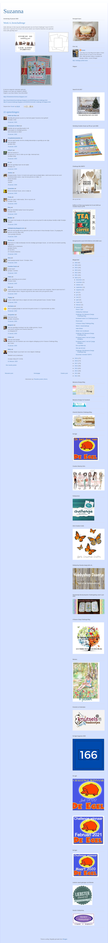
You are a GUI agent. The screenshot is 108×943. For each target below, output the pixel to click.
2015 (76, 368)
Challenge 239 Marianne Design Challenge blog (85, 351)
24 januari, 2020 (12, 311)
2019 (76, 358)
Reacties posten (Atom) (40, 379)
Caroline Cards (12, 266)
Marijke (10, 217)
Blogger (65, 939)
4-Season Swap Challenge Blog (85, 323)
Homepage (37, 373)
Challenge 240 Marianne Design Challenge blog (85, 334)
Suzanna (13, 11)
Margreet (10, 325)
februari (78, 304)
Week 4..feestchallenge (82, 326)
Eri (9, 162)
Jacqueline (11, 314)
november (79, 282)
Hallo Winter (79, 328)
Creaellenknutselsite (14, 138)
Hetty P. (10, 150)
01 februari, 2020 (12, 361)
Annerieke (11, 188)
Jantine (10, 172)
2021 (76, 275)
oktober (78, 284)
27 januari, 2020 (12, 333)
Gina (9, 258)
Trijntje (10, 297)
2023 (76, 270)
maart (78, 302)
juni (77, 295)
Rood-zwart (79, 321)
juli (77, 292)
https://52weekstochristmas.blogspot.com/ (15, 96)
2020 (76, 277)
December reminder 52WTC (84, 354)
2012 (76, 376)
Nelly (9, 349)
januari (78, 307)
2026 (76, 262)
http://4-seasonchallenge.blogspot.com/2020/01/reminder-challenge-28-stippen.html (27, 102)
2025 (76, 265)
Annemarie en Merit (14, 126)
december (79, 280)
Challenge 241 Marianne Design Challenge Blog (85, 315)
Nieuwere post (9, 373)
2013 (76, 373)
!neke (9, 276)
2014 (76, 371)
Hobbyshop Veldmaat (82, 312)
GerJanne (11, 306)
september (79, 287)
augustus (79, 289)
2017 (76, 363)
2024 (76, 267)
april (77, 300)
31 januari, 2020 (12, 345)
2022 (76, 272)
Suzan (83, 50)
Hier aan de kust (80, 348)
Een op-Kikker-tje (81, 345)
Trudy (9, 197)
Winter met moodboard (82, 331)
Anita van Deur (12, 115)
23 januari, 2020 (12, 122)
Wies (9, 287)
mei (77, 297)
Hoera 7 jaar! (79, 309)
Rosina (10, 240)
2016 (76, 366)
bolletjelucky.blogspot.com (16, 228)
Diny (9, 207)
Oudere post (64, 373)
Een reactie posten (11, 365)
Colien (10, 337)
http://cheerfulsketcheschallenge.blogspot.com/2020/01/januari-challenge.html (25, 100)
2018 (76, 361)
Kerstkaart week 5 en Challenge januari (87, 318)
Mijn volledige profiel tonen (80, 60)
